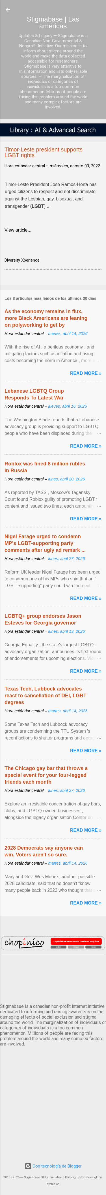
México (53, 978)
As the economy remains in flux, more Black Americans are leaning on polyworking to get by (46, 318)
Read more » (85, 373)
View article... (18, 230)
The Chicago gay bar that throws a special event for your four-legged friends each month (46, 775)
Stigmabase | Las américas (53, 22)
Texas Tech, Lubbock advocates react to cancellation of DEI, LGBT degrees (45, 695)
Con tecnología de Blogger (53, 1166)
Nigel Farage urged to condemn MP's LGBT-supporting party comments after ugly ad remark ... (45, 543)
